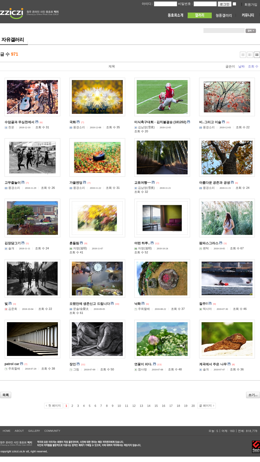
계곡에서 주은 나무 (213, 364)
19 (185, 405)
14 (148, 405)
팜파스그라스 (208, 243)
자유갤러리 (12, 39)
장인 (72, 364)
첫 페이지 (54, 405)
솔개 (9, 248)
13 (141, 405)
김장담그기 (13, 243)
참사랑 (140, 369)
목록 (5, 395)
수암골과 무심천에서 (19, 122)
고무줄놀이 (13, 183)
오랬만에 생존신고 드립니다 (89, 304)
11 (126, 405)
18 (178, 405)
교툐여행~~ (142, 183)
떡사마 (205, 308)
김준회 (11, 308)
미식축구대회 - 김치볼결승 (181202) (160, 122)
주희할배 (142, 308)
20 (193, 405)
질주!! (203, 304)
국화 (72, 122)
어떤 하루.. (142, 243)
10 (119, 405)
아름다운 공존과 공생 (214, 183)
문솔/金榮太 (79, 308)
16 (163, 405)
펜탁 (204, 248)
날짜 (241, 66)
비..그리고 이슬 (210, 122)
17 (171, 405)
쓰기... (253, 395)
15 (156, 405)
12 (134, 405)
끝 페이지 (205, 405)
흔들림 (74, 243)
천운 (9, 127)
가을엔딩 (75, 183)
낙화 (137, 304)
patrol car (12, 364)
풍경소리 (77, 127)
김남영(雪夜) (144, 127)
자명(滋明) (78, 248)
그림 (74, 369)
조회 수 (253, 66)
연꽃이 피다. (143, 364)
